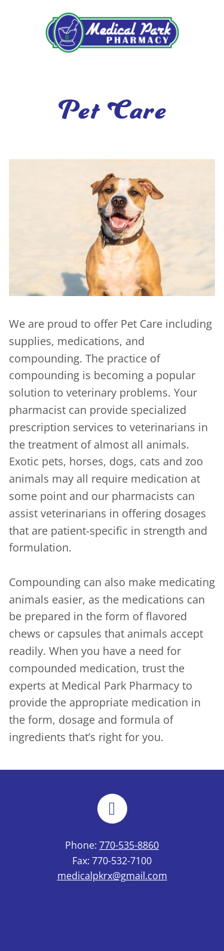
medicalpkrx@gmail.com (112, 875)
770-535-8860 (129, 845)
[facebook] (112, 809)
